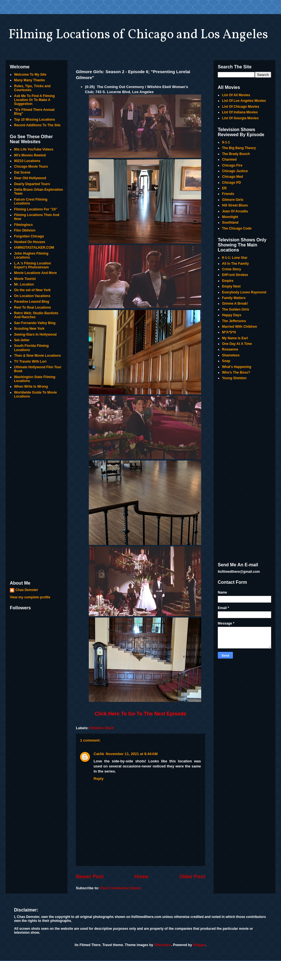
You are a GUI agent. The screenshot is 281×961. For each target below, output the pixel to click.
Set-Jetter (22, 340)
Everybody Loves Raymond (244, 292)
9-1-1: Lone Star (235, 258)
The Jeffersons (234, 321)
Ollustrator (162, 945)
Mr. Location (24, 284)
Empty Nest (231, 286)
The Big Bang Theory (239, 148)
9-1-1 (226, 142)
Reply (98, 778)
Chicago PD (231, 183)
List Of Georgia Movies (240, 118)
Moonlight (230, 217)
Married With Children (239, 327)
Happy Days (231, 315)
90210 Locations (27, 161)
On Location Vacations (32, 296)
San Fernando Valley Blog (34, 323)
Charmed (229, 159)
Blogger (199, 945)
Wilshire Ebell (102, 728)
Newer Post (90, 876)
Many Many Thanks (29, 80)
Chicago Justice (235, 171)
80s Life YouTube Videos (33, 149)
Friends (228, 194)
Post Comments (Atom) (120, 888)
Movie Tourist (25, 279)
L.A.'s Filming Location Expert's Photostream (32, 265)
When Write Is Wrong (31, 387)
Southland (230, 222)
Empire (228, 281)
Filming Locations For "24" (35, 209)
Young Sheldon (234, 378)
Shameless (231, 355)
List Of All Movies (236, 95)
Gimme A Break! (235, 304)
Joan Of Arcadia (235, 211)
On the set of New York (32, 290)
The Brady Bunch (236, 154)
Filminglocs (23, 225)
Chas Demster (26, 590)
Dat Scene (22, 172)
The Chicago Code (236, 228)
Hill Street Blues (235, 205)
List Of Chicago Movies (240, 107)
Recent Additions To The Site (37, 125)
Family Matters (234, 298)
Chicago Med (232, 177)
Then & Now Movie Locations (37, 356)
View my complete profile (30, 597)
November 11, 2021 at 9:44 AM (132, 754)
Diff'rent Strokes (235, 275)
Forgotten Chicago (29, 236)
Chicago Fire (232, 165)
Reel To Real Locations (32, 307)
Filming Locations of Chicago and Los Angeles (138, 35)
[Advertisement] (36, 490)
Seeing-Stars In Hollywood (35, 334)
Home (141, 876)
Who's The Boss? (236, 372)
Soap (226, 361)
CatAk (99, 754)
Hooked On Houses (29, 242)
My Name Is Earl (235, 338)
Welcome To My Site (30, 75)
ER (224, 188)
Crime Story (231, 269)
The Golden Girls (235, 309)
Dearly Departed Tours (32, 184)
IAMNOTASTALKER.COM (34, 248)
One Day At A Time (237, 344)
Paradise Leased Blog (31, 302)
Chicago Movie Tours (31, 167)
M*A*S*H (229, 332)
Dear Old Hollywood (30, 178)
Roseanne (230, 349)
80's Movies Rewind (30, 155)
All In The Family (235, 264)
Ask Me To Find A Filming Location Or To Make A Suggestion (34, 100)
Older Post (192, 876)
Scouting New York (29, 329)
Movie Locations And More (35, 273)
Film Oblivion (24, 230)
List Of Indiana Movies (240, 112)
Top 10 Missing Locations (34, 120)
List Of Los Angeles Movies (244, 101)
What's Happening (236, 367)
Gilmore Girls (232, 200)
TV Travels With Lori (30, 361)
